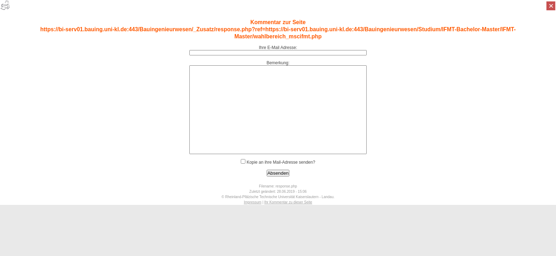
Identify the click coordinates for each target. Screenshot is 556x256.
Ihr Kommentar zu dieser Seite (288, 202)
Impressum (252, 202)
